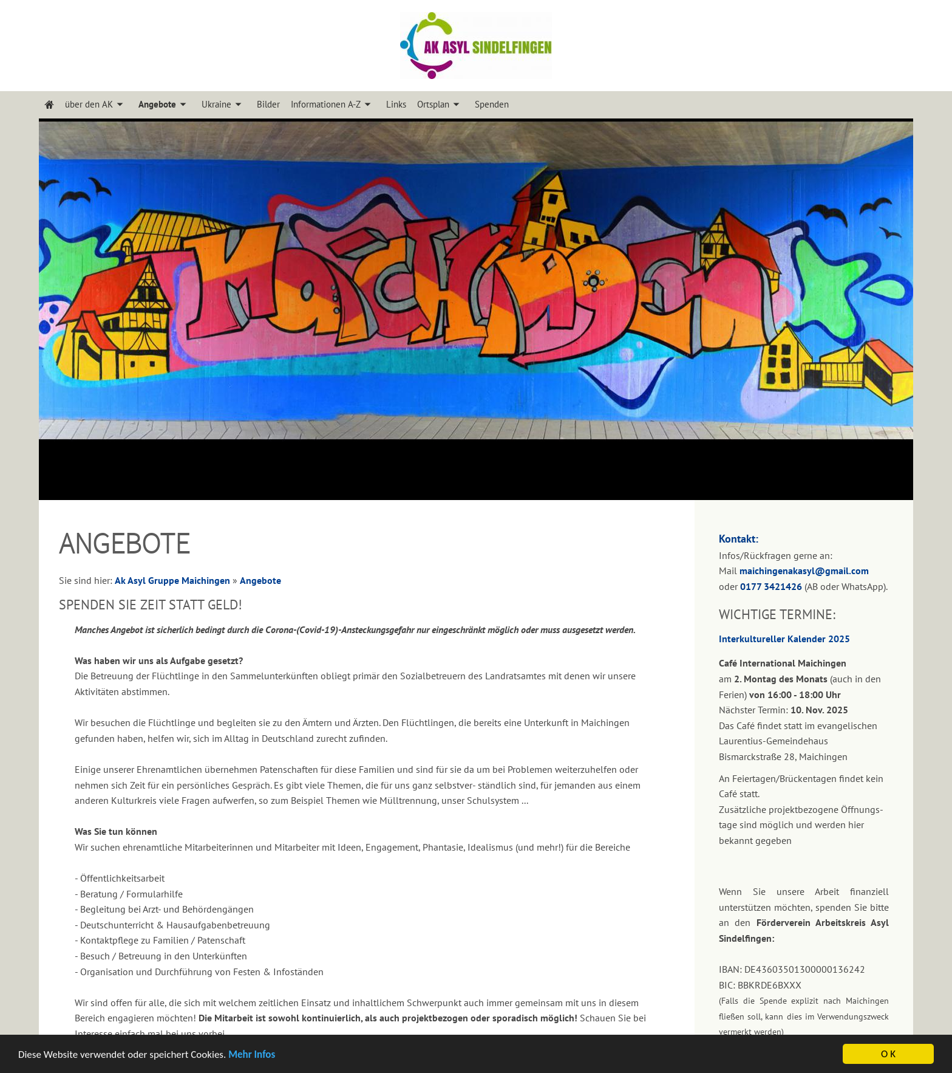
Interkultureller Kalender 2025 (784, 638)
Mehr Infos (251, 1055)
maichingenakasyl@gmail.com (804, 570)
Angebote (260, 580)
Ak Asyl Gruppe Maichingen (172, 580)
